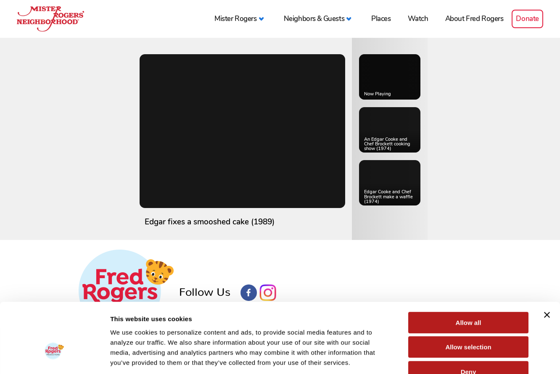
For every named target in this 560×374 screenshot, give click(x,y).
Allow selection (468, 296)
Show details (441, 357)
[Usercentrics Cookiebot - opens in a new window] (54, 357)
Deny (468, 320)
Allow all (468, 271)
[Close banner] (547, 263)
